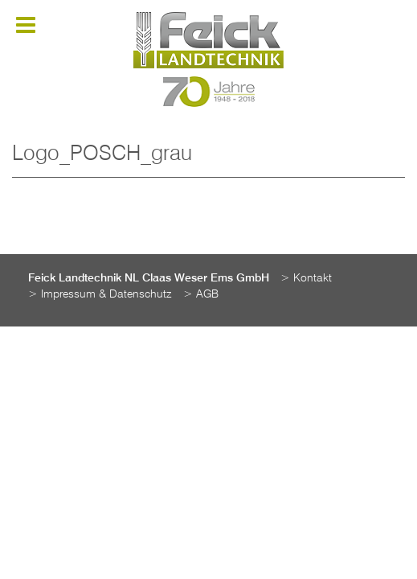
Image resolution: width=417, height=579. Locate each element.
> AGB (201, 294)
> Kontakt (306, 278)
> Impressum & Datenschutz (100, 294)
